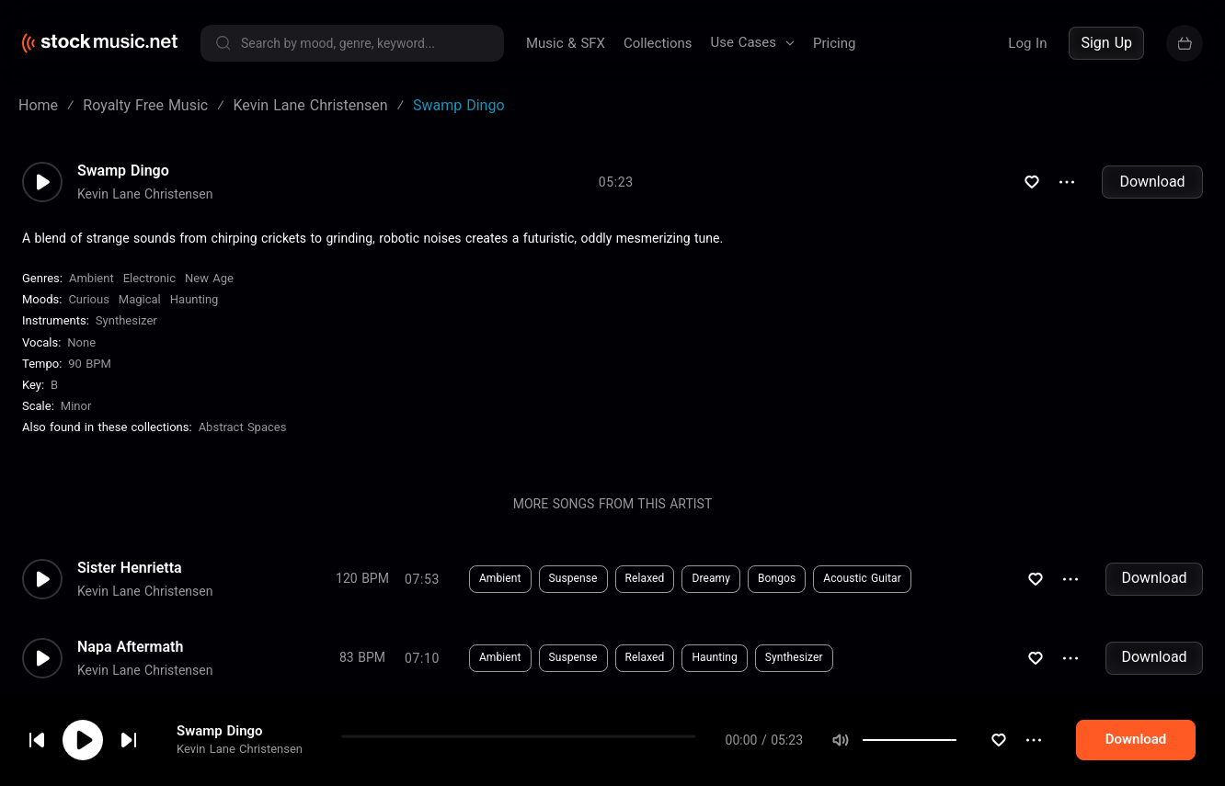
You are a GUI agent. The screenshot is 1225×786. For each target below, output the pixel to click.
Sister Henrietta (129, 568)
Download (1152, 181)
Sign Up (1106, 42)
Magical (140, 299)
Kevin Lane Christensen (144, 194)
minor (76, 406)
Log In (1027, 43)
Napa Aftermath (130, 647)
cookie (123, 737)
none (81, 342)
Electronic (149, 278)
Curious (88, 299)
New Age (209, 278)
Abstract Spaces (243, 427)
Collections (658, 43)
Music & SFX (565, 43)
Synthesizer (126, 320)
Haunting (194, 299)
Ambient (91, 278)
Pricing (834, 43)
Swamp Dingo (123, 171)
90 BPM (89, 363)
